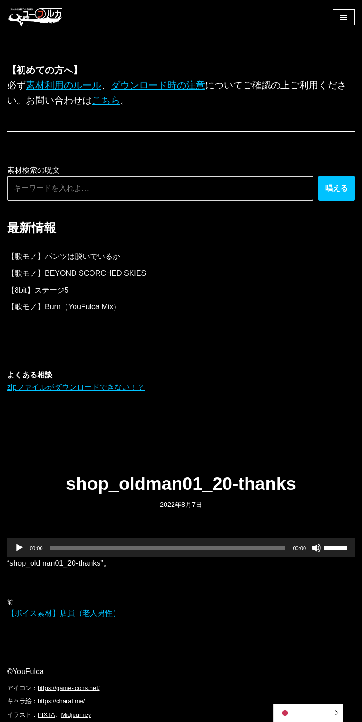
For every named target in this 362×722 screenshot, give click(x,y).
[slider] (168, 548)
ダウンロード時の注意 (158, 85)
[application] (181, 547)
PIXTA (46, 714)
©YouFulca (25, 671)
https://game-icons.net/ (69, 687)
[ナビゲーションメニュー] (344, 17)
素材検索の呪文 (33, 170)
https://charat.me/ (61, 701)
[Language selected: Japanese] (308, 713)
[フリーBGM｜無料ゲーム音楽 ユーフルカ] (35, 17)
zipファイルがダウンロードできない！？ (76, 387)
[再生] (19, 548)
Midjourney (76, 714)
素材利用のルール (63, 85)
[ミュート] (316, 548)
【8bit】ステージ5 (38, 290)
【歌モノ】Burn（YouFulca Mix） (64, 307)
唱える (336, 188)
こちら (106, 100)
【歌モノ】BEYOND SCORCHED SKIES (76, 273)
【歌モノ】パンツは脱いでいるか (63, 256)
